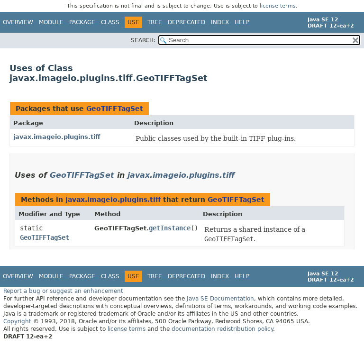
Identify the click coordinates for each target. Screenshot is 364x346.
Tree (154, 22)
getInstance (170, 228)
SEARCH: (143, 40)
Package (82, 22)
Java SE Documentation (220, 298)
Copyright (17, 321)
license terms (278, 6)
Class (110, 22)
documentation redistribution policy (222, 329)
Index (220, 22)
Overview (18, 22)
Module (51, 22)
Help (242, 22)
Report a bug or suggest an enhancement (63, 291)
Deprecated (186, 22)
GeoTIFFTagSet (114, 108)
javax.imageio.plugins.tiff (56, 136)
